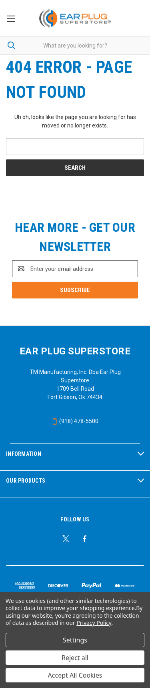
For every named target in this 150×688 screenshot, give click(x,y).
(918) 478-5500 (75, 421)
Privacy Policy (93, 622)
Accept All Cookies (75, 675)
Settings (75, 640)
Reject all (75, 657)
